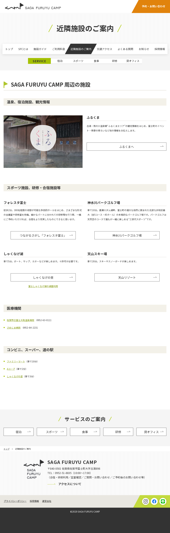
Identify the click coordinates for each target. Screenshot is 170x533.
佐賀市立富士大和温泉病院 (20, 320)
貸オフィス (132, 61)
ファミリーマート (16, 361)
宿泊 (60, 61)
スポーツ (78, 61)
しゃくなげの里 (15, 376)
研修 (114, 61)
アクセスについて (69, 484)
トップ (6, 448)
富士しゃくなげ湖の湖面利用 (43, 286)
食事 (96, 61)
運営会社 (46, 501)
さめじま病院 (14, 327)
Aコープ (11, 368)
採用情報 (34, 501)
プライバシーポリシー (15, 501)
